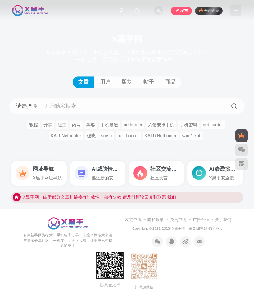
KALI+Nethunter (160, 135)
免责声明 (178, 219)
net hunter (213, 124)
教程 (33, 124)
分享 (47, 124)
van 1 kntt (192, 135)
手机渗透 (109, 124)
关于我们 (223, 219)
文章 (83, 82)
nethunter (133, 124)
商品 (170, 82)
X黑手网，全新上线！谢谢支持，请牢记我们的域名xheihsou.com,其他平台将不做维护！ (103, 192)
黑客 (90, 124)
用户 (105, 82)
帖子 (148, 82)
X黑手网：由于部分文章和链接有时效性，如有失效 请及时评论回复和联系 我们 (94, 202)
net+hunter (128, 135)
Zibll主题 (200, 228)
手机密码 (188, 124)
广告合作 (201, 219)
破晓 (91, 135)
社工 (62, 124)
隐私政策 (155, 219)
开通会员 (209, 10)
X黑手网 (178, 228)
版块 (127, 82)
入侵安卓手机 (161, 124)
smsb (106, 135)
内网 (76, 124)
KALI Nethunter (66, 135)
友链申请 (133, 219)
